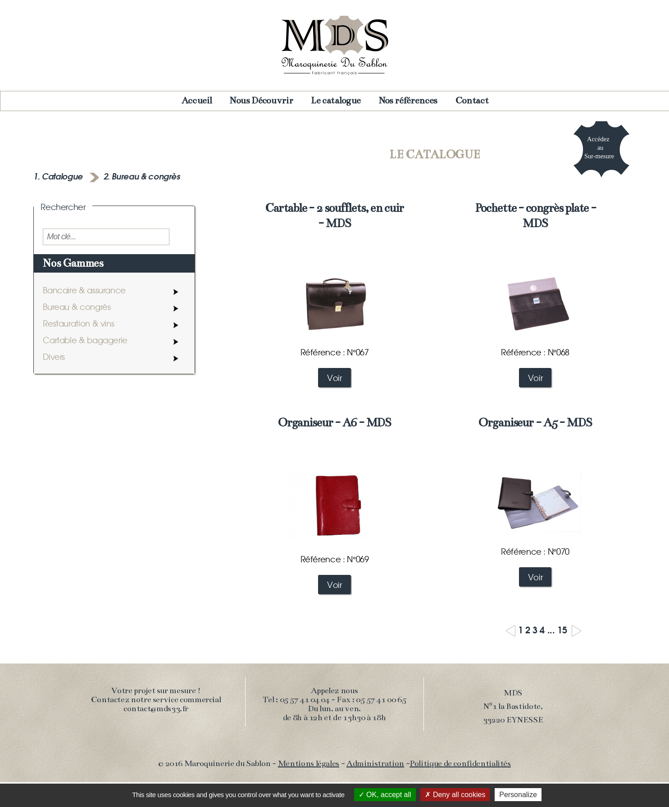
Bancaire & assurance (84, 290)
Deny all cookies (455, 794)
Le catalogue (336, 100)
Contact (471, 100)
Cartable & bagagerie (85, 340)
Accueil (197, 100)
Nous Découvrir (261, 100)
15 (562, 629)
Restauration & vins (78, 323)
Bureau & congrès (76, 306)
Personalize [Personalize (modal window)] (518, 794)
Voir (334, 378)
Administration (375, 763)
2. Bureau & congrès (142, 176)
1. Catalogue (59, 176)
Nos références (408, 100)
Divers (54, 356)
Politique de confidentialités (460, 763)
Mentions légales (308, 763)
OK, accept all (385, 794)
